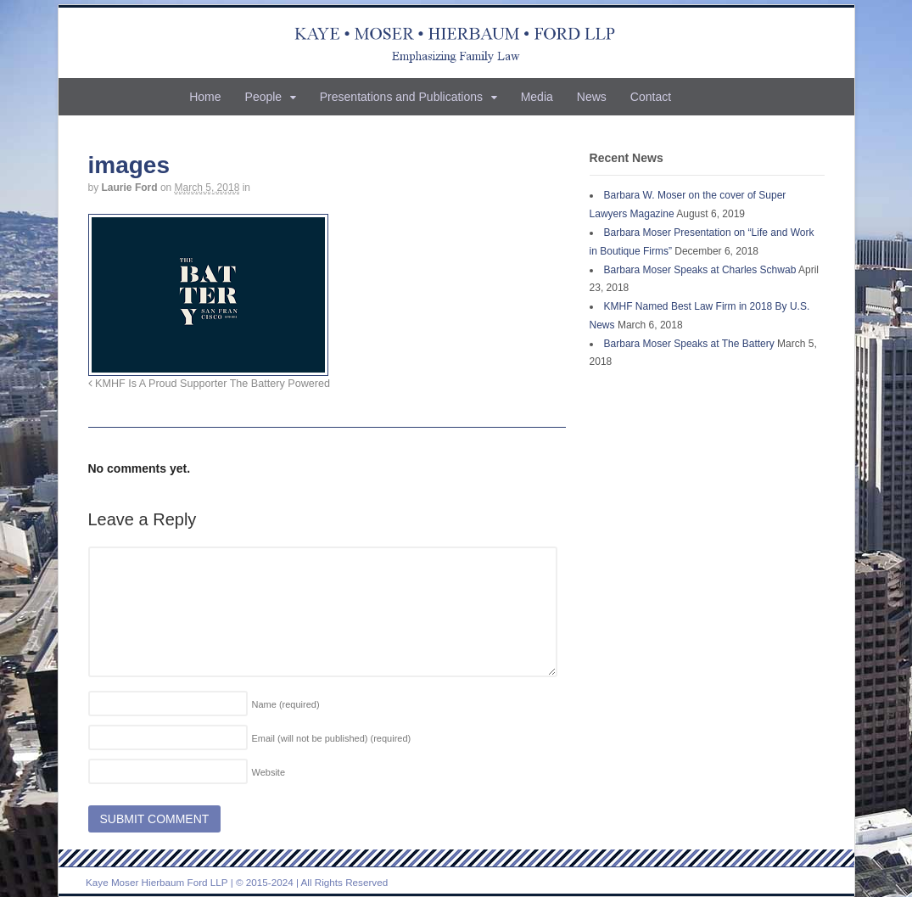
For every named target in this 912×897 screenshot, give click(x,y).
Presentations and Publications (401, 97)
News (592, 97)
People (264, 97)
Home (205, 97)
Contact (650, 97)
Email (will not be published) (331, 738)
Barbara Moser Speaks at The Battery (689, 344)
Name (286, 704)
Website (269, 772)
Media (537, 97)
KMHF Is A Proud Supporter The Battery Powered (209, 384)
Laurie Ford (130, 187)
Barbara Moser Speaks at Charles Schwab (700, 270)
